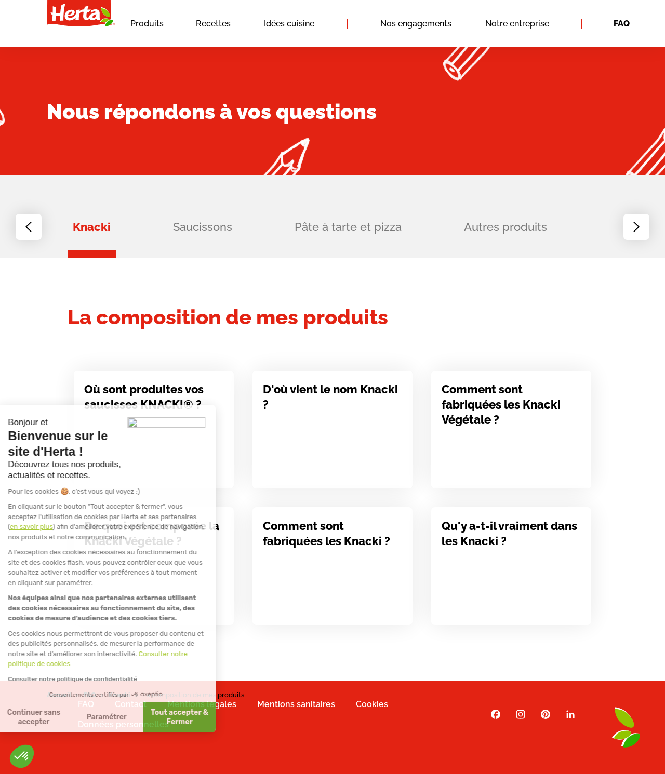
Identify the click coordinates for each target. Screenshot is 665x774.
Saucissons (202, 227)
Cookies (372, 704)
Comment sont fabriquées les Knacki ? (326, 537)
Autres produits (505, 227)
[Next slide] (636, 227)
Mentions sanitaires (296, 704)
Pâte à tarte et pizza (348, 227)
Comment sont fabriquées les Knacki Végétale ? (501, 408)
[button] (21, 756)
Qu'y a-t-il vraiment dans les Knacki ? (509, 537)
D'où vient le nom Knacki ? (330, 401)
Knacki (92, 227)
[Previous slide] (29, 227)
